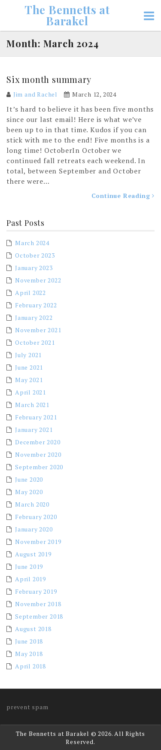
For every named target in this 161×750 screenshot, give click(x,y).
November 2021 (38, 330)
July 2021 (28, 355)
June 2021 (29, 367)
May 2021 (29, 380)
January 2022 (34, 317)
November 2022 (38, 280)
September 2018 (39, 616)
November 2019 (38, 541)
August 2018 (33, 629)
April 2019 (30, 579)
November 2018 (38, 604)
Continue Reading (123, 195)
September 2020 (39, 467)
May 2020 (29, 492)
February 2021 (36, 417)
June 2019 (29, 566)
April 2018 (30, 666)
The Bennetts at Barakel (67, 15)
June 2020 (29, 479)
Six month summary (48, 79)
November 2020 (38, 454)
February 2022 (36, 305)
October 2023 (35, 255)
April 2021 (30, 392)
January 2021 (34, 429)
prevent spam (27, 707)
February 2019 (36, 591)
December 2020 (37, 442)
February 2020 (36, 517)
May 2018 (29, 654)
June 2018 (29, 641)
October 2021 (35, 342)
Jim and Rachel (35, 94)
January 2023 (34, 268)
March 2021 (32, 405)
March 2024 (32, 243)
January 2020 (34, 529)
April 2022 (30, 292)
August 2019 (33, 554)
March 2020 (32, 504)
